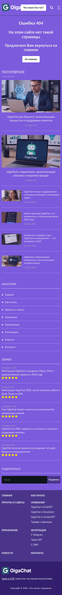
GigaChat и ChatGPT (42, 507)
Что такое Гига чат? (33, 7)
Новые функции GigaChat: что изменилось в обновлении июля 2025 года (41, 216)
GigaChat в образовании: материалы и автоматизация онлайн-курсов (39, 259)
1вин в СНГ (8, 578)
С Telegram (37, 534)
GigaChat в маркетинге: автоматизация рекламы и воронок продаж (31, 173)
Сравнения (11, 317)
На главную (31, 59)
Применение (12, 324)
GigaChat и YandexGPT (43, 516)
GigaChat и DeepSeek (42, 511)
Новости (9, 339)
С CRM (34, 544)
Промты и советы (14, 309)
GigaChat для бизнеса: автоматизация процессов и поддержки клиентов (31, 118)
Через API (36, 539)
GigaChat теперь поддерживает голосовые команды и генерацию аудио (41, 194)
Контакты (10, 347)
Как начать (11, 302)
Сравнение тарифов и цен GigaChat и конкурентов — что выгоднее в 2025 (40, 238)
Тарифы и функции (41, 521)
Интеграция (11, 332)
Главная (9, 294)
